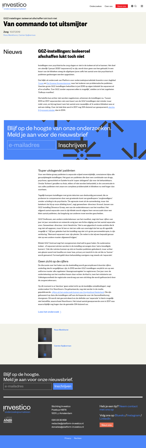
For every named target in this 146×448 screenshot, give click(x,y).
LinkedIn (105, 418)
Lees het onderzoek (49, 311)
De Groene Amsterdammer (59, 83)
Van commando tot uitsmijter (45, 23)
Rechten (77, 438)
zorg (6, 31)
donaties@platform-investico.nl (68, 426)
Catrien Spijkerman (27, 35)
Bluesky (120, 415)
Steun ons (121, 6)
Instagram (133, 415)
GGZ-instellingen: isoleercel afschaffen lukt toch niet (64, 53)
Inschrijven (72, 144)
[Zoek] (135, 6)
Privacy (68, 438)
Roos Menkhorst (10, 35)
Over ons (109, 6)
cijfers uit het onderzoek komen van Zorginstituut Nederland (78, 292)
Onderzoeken (96, 6)
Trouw (41, 83)
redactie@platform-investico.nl (68, 423)
